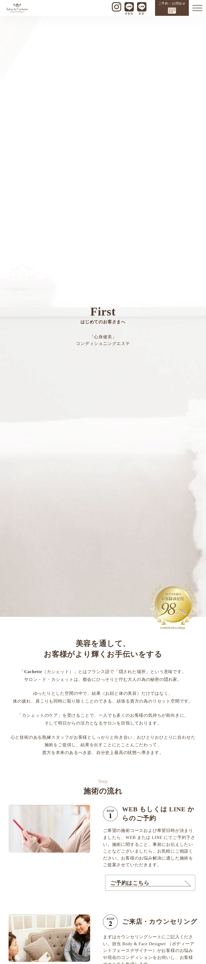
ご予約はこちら (129, 883)
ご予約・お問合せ (172, 8)
